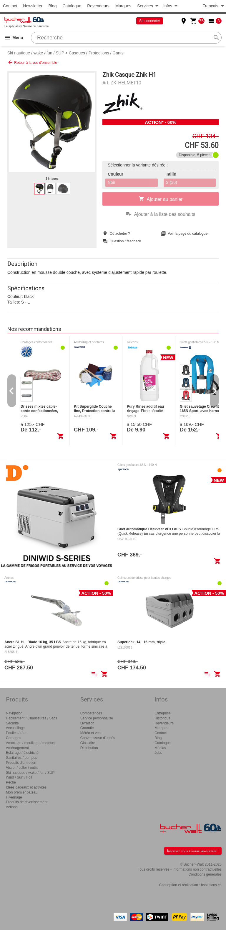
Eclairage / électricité (22, 753)
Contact (10, 6)
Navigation (14, 713)
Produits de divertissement (26, 802)
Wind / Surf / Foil (19, 777)
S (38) (171, 182)
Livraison (87, 723)
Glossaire (87, 743)
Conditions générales (205, 874)
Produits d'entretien (21, 763)
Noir (111, 182)
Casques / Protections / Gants (96, 53)
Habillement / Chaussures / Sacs (31, 718)
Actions (11, 807)
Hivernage (14, 797)
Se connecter (149, 21)
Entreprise (162, 713)
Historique (162, 718)
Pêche (11, 782)
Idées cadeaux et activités (26, 787)
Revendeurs (98, 6)
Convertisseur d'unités (97, 738)
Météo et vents (92, 733)
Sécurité (12, 723)
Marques (123, 6)
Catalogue (71, 6)
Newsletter (32, 6)
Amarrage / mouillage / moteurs (30, 743)
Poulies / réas (16, 733)
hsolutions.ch (211, 885)
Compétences (91, 713)
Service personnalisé (96, 718)
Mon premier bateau (21, 792)
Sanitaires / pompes (21, 758)
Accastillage (15, 728)
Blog (52, 6)
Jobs (158, 753)
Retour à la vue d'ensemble (32, 62)
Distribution (89, 748)
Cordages (13, 738)
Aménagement (17, 748)
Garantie (87, 728)
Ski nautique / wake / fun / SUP (35, 53)
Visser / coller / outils (22, 768)
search (216, 37)
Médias (160, 748)
